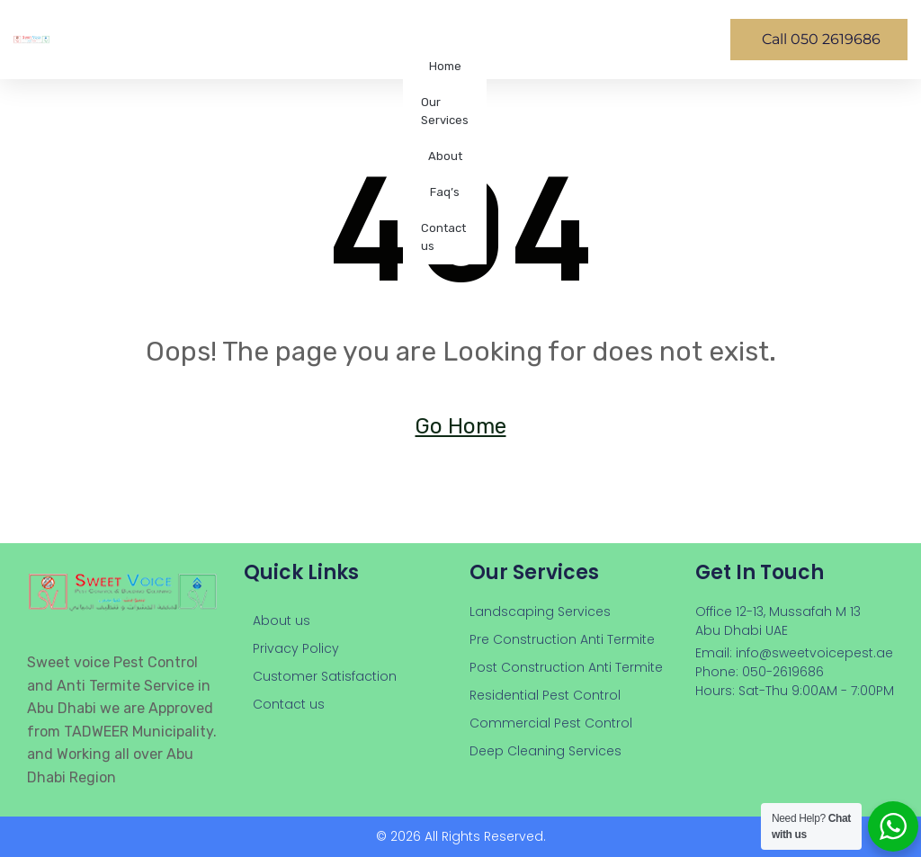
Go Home (461, 426)
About (445, 156)
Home (445, 66)
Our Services (445, 111)
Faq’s (445, 192)
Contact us (443, 237)
